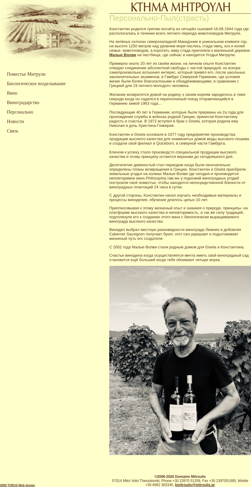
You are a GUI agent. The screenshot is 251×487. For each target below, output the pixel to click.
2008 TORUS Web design (17, 485)
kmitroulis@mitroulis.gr (195, 485)
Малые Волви (122, 55)
